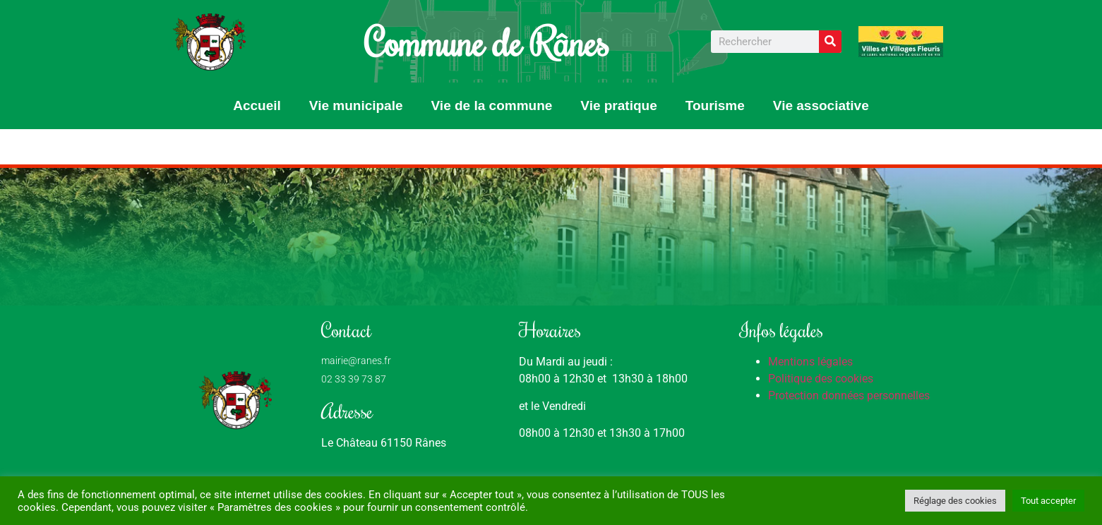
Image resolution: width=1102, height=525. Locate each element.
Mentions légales (810, 361)
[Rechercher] (830, 41)
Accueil (257, 105)
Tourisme (715, 105)
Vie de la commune (492, 105)
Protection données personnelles (849, 395)
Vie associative (821, 105)
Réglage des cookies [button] (955, 500)
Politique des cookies (820, 378)
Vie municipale (356, 105)
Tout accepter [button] (1048, 500)
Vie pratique (618, 105)
